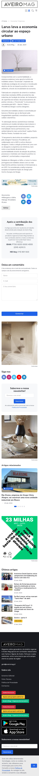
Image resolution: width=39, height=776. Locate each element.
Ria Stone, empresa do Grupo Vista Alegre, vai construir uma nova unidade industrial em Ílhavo (19, 497)
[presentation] (19, 306)
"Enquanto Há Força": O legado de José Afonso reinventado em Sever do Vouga (23, 608)
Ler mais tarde (18, 41)
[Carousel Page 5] (24, 506)
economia (6, 195)
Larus (5, 202)
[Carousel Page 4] (22, 506)
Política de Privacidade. (19, 407)
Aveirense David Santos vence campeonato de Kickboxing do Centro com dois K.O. (25, 576)
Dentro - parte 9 (20, 618)
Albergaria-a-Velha (9, 197)
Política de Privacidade (10, 682)
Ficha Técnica (6, 679)
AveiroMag (10, 45)
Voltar (5, 208)
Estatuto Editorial (8, 676)
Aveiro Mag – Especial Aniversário (15, 701)
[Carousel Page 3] (20, 506)
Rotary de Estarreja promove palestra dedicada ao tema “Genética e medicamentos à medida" (25, 587)
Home (4, 21)
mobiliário (12, 200)
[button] (32, 11)
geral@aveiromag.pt (9, 664)
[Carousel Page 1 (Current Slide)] (15, 506)
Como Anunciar (8, 692)
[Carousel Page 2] (18, 506)
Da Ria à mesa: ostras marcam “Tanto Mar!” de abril (25, 597)
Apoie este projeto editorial (13, 697)
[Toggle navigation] (26, 11)
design (5, 200)
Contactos (5, 686)
